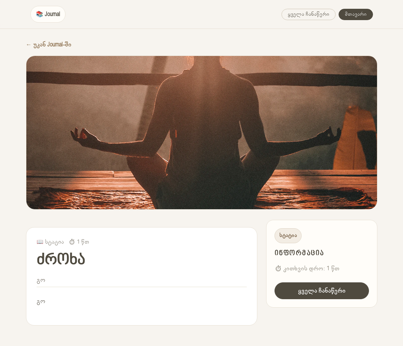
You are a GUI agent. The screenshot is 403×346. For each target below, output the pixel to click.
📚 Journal (48, 14)
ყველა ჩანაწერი (308, 14)
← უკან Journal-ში (48, 44)
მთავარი (356, 14)
